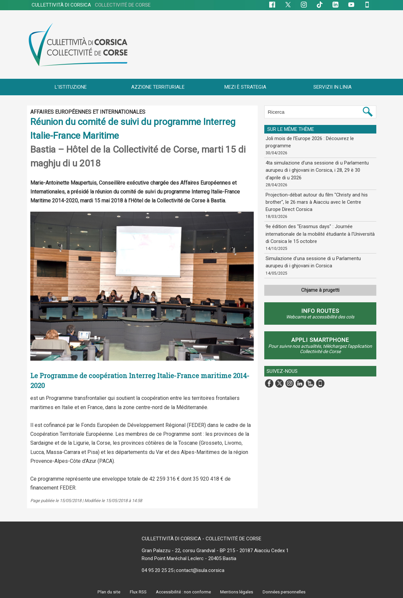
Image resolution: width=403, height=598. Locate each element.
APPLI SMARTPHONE (320, 339)
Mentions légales (237, 591)
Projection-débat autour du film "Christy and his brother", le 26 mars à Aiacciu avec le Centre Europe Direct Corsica (319, 199)
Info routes (320, 310)
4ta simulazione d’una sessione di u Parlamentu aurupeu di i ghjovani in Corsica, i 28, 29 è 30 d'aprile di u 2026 (319, 168)
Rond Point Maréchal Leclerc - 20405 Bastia (189, 558)
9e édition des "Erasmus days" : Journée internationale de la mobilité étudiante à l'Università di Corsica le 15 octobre (319, 230)
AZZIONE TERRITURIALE (158, 87)
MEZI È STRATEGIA (245, 87)
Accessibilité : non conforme (182, 591)
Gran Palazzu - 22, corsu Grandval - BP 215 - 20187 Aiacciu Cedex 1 (215, 550)
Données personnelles (286, 591)
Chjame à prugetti (320, 287)
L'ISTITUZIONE (71, 87)
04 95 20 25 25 (157, 570)
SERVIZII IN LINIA (332, 87)
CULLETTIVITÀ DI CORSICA (91, 5)
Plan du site (106, 591)
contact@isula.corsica (200, 570)
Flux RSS (135, 591)
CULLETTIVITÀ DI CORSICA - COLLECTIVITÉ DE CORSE (201, 539)
